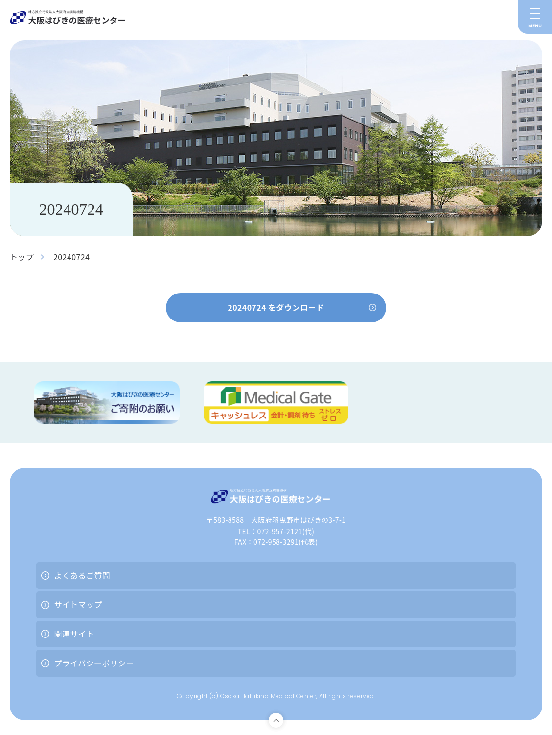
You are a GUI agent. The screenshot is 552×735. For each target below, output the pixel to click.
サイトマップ (78, 605)
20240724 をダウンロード (276, 307)
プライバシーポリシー (94, 663)
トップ (22, 257)
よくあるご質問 (82, 575)
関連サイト (74, 633)
